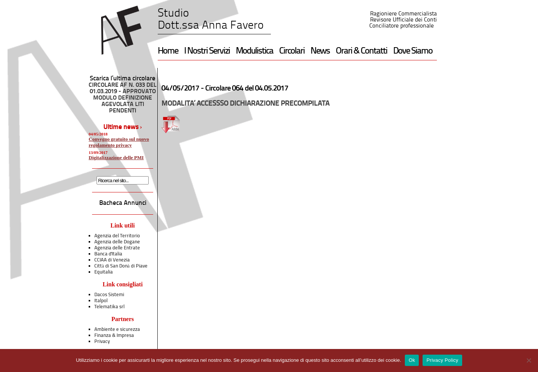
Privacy (102, 341)
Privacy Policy (442, 360)
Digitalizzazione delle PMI (116, 157)
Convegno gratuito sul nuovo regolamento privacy (119, 142)
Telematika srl (109, 306)
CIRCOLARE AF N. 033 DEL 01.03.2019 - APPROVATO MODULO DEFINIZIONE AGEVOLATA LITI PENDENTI (123, 98)
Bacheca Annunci (122, 203)
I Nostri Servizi (207, 51)
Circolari (291, 51)
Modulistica (254, 51)
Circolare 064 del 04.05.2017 (246, 88)
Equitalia (103, 272)
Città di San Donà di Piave (121, 266)
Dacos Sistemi (109, 294)
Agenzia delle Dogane (117, 242)
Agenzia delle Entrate (117, 248)
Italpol (101, 300)
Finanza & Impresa (114, 335)
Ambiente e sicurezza (117, 329)
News (320, 51)
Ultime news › (122, 127)
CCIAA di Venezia (112, 260)
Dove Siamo (412, 51)
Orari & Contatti (361, 51)
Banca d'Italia (108, 254)
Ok (412, 360)
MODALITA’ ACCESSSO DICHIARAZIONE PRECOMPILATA (245, 104)
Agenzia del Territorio (117, 236)
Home (168, 51)
